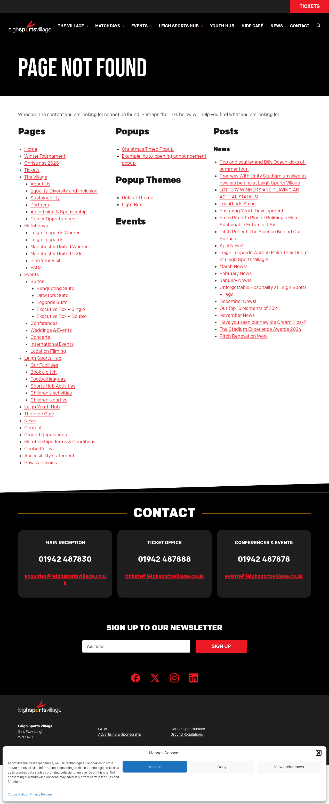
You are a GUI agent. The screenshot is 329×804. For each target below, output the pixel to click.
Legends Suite (52, 302)
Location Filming (48, 351)
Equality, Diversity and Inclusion (64, 191)
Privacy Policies (41, 794)
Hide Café (252, 25)
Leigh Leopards (46, 240)
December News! (238, 301)
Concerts (40, 337)
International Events (52, 344)
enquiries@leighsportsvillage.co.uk (65, 579)
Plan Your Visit (45, 260)
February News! (236, 273)
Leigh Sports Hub (179, 25)
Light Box (132, 204)
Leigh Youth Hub (42, 407)
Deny (221, 767)
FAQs (36, 267)
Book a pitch (43, 372)
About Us (40, 184)
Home (30, 149)
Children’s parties (48, 400)
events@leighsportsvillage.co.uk (264, 576)
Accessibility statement (49, 456)
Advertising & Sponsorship (58, 212)
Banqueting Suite (55, 288)
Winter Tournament (45, 156)
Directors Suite (52, 295)
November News (237, 315)
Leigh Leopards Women (55, 233)
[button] (318, 752)
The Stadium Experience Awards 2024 (260, 329)
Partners (39, 205)
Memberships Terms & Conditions (59, 442)
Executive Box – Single (61, 309)
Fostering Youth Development (252, 211)
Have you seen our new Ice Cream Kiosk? (263, 322)
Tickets (310, 6)
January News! (235, 280)
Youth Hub (222, 25)
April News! (231, 245)
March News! (233, 266)
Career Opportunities (52, 219)
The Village (71, 25)
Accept (155, 767)
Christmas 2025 (41, 163)
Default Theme (137, 197)
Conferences (44, 323)
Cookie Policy (17, 794)
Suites (37, 281)
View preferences (289, 767)
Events (139, 25)
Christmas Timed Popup (148, 149)
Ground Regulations (45, 435)
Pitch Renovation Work (244, 336)
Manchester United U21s (56, 253)
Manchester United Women (59, 247)
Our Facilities (44, 365)
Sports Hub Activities (52, 386)
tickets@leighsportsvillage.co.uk (164, 576)
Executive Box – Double (62, 316)
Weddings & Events (51, 330)
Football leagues (48, 379)
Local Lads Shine (238, 204)
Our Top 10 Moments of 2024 (250, 308)
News (276, 25)
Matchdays (107, 25)
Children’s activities (51, 393)
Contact (299, 25)
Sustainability (45, 198)
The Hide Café (39, 414)
